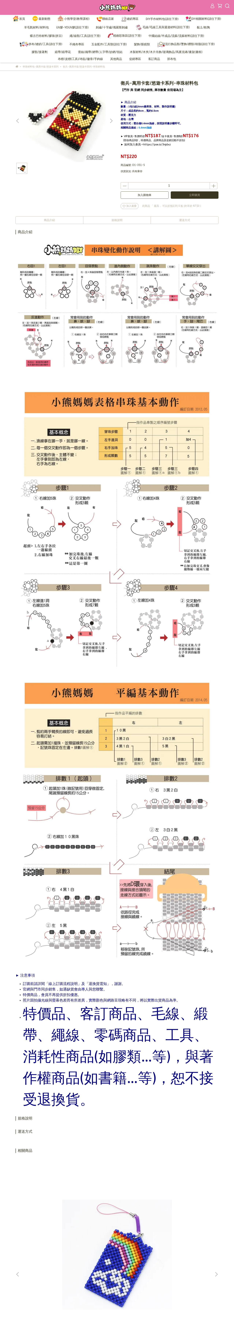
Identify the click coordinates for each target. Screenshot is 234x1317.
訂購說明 (92, 1265)
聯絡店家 (105, 19)
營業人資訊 (93, 1282)
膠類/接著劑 (40, 52)
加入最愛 (130, 206)
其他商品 (116, 59)
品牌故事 (92, 1254)
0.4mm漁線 (145, 127)
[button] (111, 121)
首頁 (19, 19)
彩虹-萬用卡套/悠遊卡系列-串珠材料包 (43, 1215)
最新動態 (41, 19)
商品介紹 (49, 220)
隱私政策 (92, 1276)
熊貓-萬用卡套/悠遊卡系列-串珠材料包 (191, 1215)
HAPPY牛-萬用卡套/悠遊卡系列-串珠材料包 (92, 1215)
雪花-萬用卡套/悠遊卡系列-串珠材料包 (142, 1215)
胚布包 (171, 59)
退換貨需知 (93, 1271)
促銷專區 (135, 59)
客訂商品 (154, 59)
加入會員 (92, 1260)
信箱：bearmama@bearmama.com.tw (38, 1276)
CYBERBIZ (101, 1307)
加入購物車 (144, 195)
